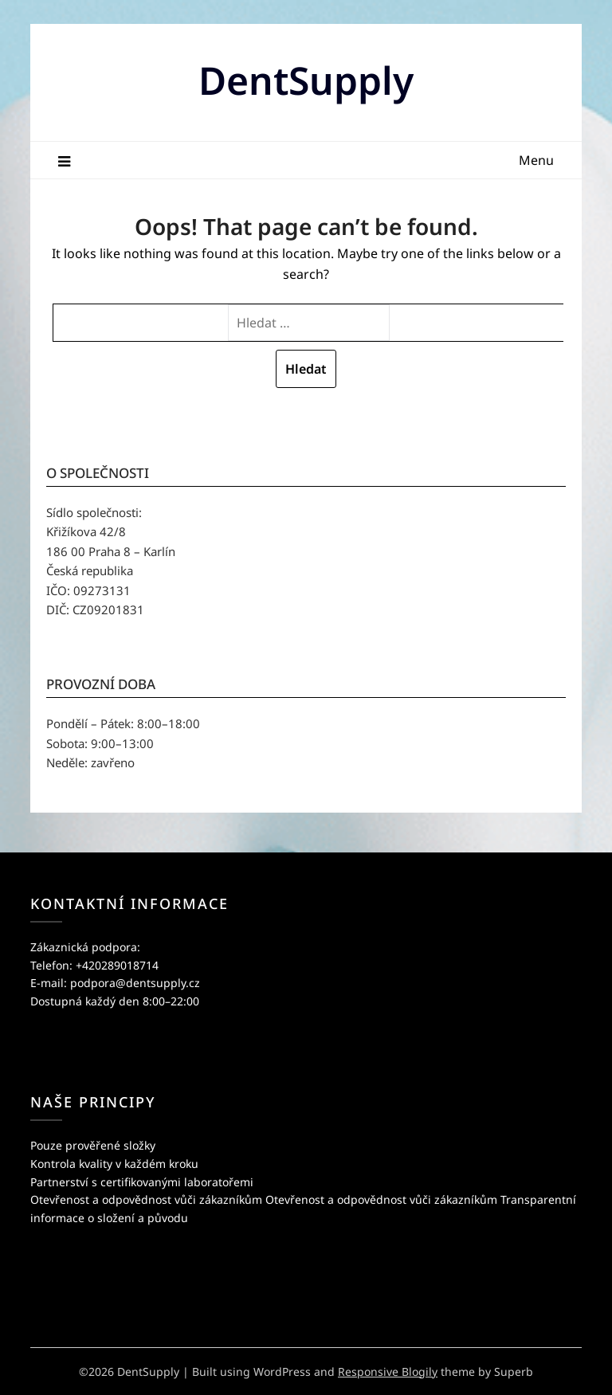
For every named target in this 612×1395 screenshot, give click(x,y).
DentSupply (306, 80)
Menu (536, 160)
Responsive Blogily (387, 1371)
